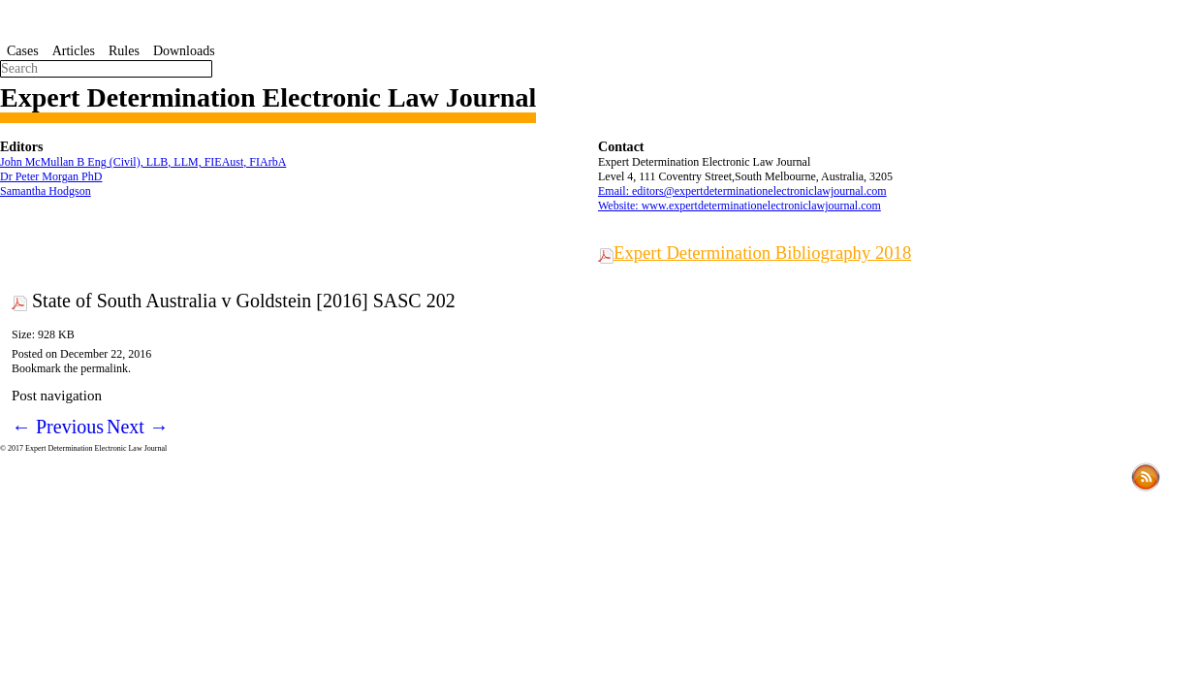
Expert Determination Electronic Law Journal (268, 97)
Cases (23, 51)
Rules (124, 51)
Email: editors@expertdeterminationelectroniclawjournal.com (742, 191)
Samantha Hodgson (45, 191)
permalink (104, 368)
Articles (73, 51)
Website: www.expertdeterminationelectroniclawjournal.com (739, 205)
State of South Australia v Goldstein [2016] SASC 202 (244, 300)
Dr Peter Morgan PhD (51, 176)
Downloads (184, 51)
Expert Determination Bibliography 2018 (762, 252)
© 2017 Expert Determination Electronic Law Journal (83, 448)
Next (138, 426)
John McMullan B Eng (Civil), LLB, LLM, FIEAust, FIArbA (143, 162)
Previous (58, 426)
